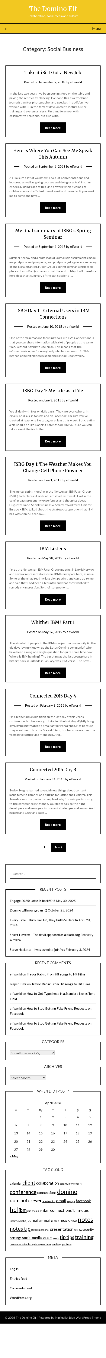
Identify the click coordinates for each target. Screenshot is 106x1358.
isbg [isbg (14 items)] (23, 1220)
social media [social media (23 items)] (32, 1238)
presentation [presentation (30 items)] (61, 1229)
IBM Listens (53, 548)
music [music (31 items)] (65, 1220)
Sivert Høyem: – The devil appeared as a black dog (45, 935)
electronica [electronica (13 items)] (48, 1201)
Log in (14, 1269)
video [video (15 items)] (37, 1244)
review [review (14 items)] (78, 1229)
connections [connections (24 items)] (47, 1192)
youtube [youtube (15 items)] (66, 1244)
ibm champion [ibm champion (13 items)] (34, 1210)
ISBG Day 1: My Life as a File (53, 390)
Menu (96, 28)
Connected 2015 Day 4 (53, 696)
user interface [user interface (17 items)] (24, 1244)
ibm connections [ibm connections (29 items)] (57, 1210)
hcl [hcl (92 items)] (14, 1209)
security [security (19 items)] (88, 1229)
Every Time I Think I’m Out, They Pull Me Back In (44, 920)
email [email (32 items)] (61, 1200)
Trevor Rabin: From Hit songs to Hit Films (56, 974)
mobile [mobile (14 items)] (55, 1220)
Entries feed (18, 1278)
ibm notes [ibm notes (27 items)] (81, 1210)
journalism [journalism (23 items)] (35, 1220)
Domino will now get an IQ (28, 910)
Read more (53, 128)
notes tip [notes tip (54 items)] (20, 1229)
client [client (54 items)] (28, 1182)
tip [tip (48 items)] (63, 1237)
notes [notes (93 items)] (85, 1219)
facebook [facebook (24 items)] (83, 1201)
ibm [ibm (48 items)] (23, 1210)
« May (14, 1156)
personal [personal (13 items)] (44, 1229)
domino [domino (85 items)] (67, 1191)
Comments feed (21, 1288)
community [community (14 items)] (66, 1183)
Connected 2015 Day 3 (53, 769)
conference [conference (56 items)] (23, 1192)
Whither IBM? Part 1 (53, 622)
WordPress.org (21, 1298)
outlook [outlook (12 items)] (35, 1229)
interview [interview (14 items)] (15, 1220)
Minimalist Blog (65, 1317)
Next (58, 847)
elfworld (76, 82)
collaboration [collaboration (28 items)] (47, 1183)
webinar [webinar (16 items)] (46, 1244)
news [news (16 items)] (74, 1220)
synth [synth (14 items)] (56, 1238)
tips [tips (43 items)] (70, 1237)
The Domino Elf (53, 9)
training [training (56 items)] (84, 1237)
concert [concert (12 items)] (77, 1183)
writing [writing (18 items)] (56, 1244)
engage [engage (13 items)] (71, 1201)
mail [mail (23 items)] (47, 1220)
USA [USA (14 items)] (12, 1244)
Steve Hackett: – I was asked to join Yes (37, 949)
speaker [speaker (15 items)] (47, 1238)
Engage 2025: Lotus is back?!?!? (32, 901)
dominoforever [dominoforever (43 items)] (26, 1200)
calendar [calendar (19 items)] (16, 1183)
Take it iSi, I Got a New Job (53, 72)
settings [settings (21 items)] (16, 1238)
